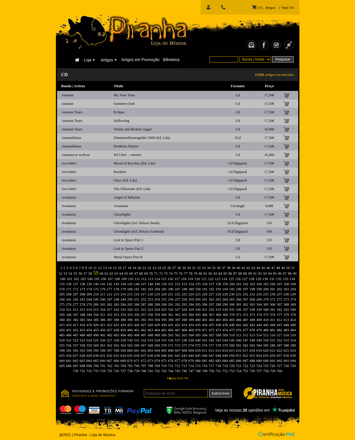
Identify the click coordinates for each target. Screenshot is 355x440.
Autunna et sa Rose (76, 155)
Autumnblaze (71, 137)
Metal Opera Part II (128, 257)
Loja (89, 60)
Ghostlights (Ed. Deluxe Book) (137, 223)
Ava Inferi (69, 163)
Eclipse (119, 112)
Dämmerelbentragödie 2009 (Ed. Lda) (142, 137)
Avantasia (69, 197)
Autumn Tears (72, 112)
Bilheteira (171, 59)
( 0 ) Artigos (263, 7)
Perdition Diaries (126, 146)
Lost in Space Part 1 (129, 240)
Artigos (109, 60)
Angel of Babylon (127, 197)
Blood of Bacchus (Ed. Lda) (134, 163)
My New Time (124, 95)
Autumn (68, 95)
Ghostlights (122, 214)
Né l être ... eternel (127, 155)
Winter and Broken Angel (133, 129)
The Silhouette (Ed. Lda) (132, 189)
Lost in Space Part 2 (129, 248)
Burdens (120, 172)
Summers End (124, 103)
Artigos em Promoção (140, 59)
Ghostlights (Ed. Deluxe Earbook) (139, 231)
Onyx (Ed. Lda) (125, 180)
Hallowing (121, 120)
